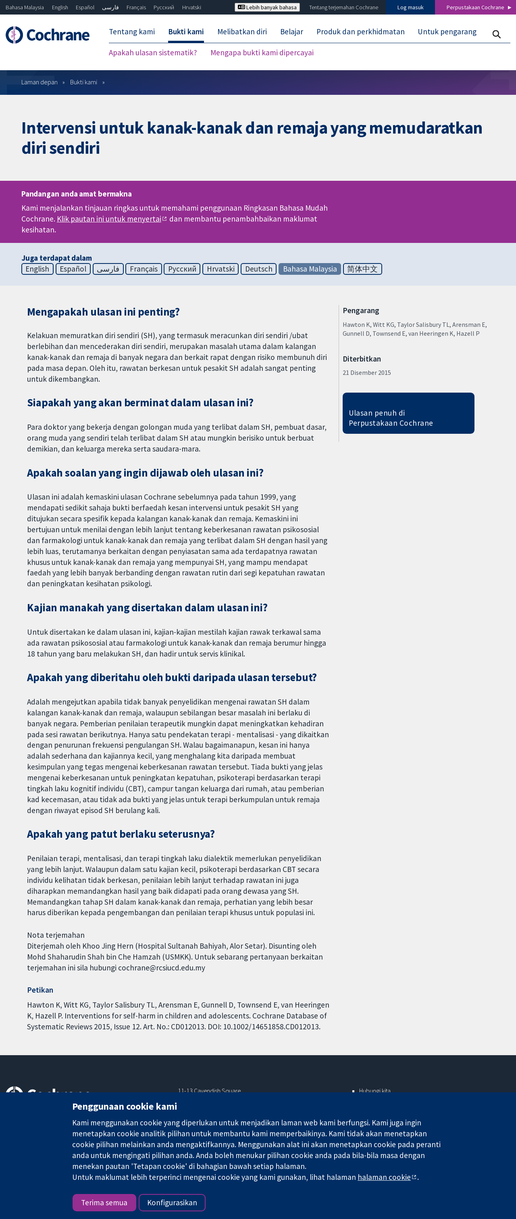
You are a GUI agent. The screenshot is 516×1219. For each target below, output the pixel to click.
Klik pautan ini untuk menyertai (109, 219)
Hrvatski (191, 7)
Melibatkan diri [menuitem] (242, 31)
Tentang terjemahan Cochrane (343, 7)
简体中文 (362, 269)
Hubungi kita (375, 1091)
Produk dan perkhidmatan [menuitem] (360, 31)
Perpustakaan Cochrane (475, 7)
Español (85, 7)
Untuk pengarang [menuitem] (447, 31)
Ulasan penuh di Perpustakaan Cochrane (391, 418)
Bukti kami (83, 82)
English (60, 7)
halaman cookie (384, 1177)
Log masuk (410, 7)
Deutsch (259, 269)
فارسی (110, 7)
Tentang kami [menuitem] (132, 31)
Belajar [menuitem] (291, 31)
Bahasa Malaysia (25, 7)
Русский (164, 7)
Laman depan (39, 82)
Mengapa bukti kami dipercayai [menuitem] (262, 52)
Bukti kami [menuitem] (186, 31)
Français (136, 7)
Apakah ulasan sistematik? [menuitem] (153, 52)
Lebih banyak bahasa (267, 7)
